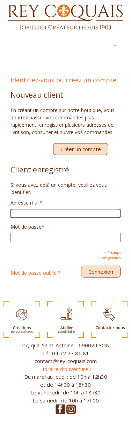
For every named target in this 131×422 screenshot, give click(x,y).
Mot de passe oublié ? (35, 272)
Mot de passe (26, 226)
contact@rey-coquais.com (66, 360)
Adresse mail (24, 202)
